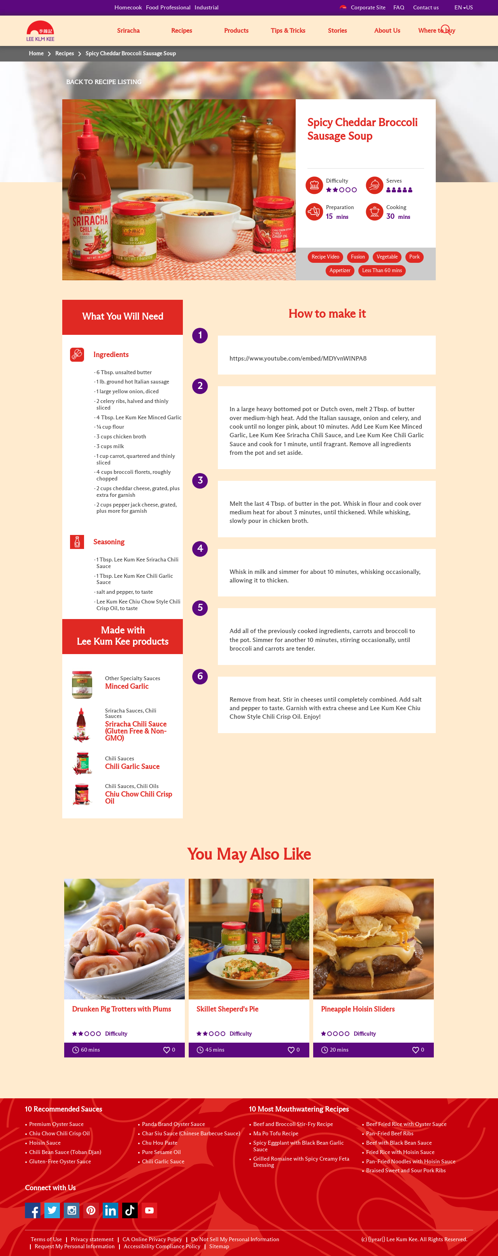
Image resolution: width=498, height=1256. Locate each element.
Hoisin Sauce (45, 1143)
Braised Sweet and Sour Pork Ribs (406, 1170)
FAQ (399, 8)
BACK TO (80, 82)
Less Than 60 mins (382, 270)
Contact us (426, 8)
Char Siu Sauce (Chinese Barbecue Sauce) (191, 1133)
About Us (387, 31)
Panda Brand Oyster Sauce (173, 1124)
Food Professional (168, 8)
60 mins (87, 1050)
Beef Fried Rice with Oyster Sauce (406, 1124)
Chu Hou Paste (159, 1143)
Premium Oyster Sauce (56, 1124)
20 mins (336, 1050)
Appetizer (340, 270)
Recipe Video (325, 257)
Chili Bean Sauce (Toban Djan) (65, 1152)
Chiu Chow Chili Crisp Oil (59, 1133)
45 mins (212, 1050)
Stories (337, 31)
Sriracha (128, 31)
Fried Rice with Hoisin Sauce (400, 1152)
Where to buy (436, 31)
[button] (476, 30)
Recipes (181, 31)
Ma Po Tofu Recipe (275, 1133)
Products (236, 31)
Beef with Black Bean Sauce (399, 1143)
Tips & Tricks (288, 31)
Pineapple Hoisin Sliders (358, 1009)
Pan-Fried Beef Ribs (390, 1133)
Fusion (358, 257)
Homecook (128, 8)
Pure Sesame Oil (161, 1152)
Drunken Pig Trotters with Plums (121, 1009)
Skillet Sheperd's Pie (227, 1009)
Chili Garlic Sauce (163, 1162)
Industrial (207, 8)
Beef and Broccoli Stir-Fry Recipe (293, 1124)
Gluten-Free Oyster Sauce (60, 1162)
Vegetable (387, 257)
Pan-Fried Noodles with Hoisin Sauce (411, 1162)
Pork (414, 257)
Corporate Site (362, 8)
